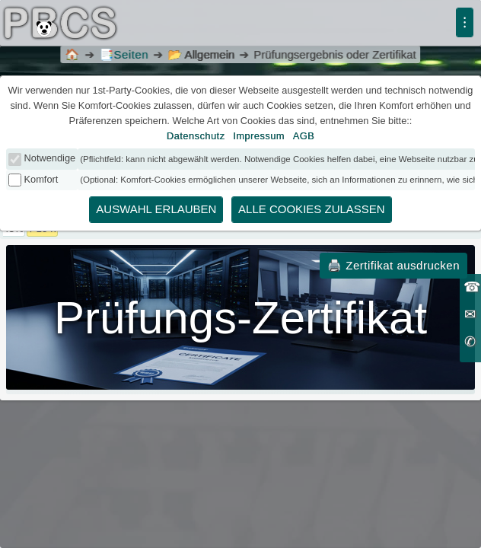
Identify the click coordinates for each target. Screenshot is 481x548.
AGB (304, 136)
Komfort (41, 179)
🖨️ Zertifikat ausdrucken (393, 265)
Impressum (259, 136)
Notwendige (50, 158)
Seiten (123, 54)
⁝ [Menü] (465, 22)
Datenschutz (196, 136)
